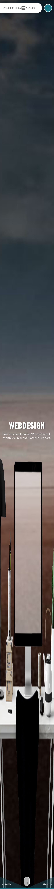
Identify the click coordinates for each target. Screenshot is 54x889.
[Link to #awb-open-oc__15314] (48, 8)
